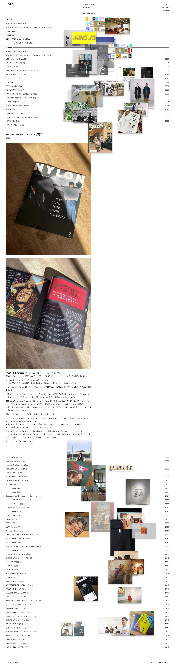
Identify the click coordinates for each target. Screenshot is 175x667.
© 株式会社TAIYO (12, 662)
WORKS (166, 11)
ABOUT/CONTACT (89, 4)
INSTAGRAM (87, 7)
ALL (167, 4)
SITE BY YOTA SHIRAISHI (160, 662)
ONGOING (165, 7)
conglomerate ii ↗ (88, 14)
